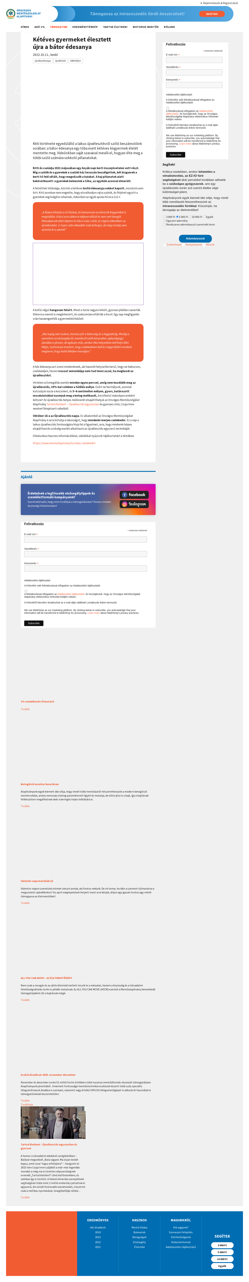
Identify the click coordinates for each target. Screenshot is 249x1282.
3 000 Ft (170, 217)
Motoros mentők (146, 27)
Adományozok (195, 238)
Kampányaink (191, 244)
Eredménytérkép (85, 27)
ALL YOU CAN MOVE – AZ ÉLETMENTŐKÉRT (46, 978)
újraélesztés (60, 60)
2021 (98, 1247)
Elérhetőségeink (181, 1237)
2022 (98, 1242)
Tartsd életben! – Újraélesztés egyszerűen (73, 404)
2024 (98, 1232)
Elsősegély (139, 1242)
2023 (98, 1237)
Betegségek (139, 1237)
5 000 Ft (183, 217)
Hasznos (139, 1220)
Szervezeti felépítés (181, 1232)
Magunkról (181, 1220)
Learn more (93, 613)
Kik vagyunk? (180, 1227)
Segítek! (212, 14)
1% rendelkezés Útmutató (37, 701)
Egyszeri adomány (177, 220)
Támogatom (58, 27)
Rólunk (169, 27)
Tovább (25, 709)
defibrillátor (75, 60)
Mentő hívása (139, 1227)
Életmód (139, 1247)
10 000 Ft (197, 217)
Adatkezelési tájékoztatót (70, 594)
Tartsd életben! (115, 27)
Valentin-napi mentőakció (37, 881)
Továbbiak (27, 1104)
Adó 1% (39, 27)
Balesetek (139, 1232)
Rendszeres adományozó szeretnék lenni (190, 224)
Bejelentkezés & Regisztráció (219, 3)
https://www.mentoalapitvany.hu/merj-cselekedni (64, 443)
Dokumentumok (181, 1242)
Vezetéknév (31, 548)
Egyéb (209, 217)
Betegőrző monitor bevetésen (40, 784)
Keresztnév (31, 563)
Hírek (25, 27)
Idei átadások (98, 1227)
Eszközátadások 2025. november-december (48, 1074)
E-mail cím (31, 534)
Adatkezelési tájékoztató (37, 580)
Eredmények (172, 244)
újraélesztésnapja (43, 60)
